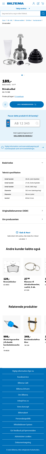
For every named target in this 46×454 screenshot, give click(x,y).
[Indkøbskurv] (42, 3)
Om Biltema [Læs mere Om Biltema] (23, 394)
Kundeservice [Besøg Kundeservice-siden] (23, 377)
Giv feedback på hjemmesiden (23, 430)
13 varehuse (19, 96)
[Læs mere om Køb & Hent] (23, 232)
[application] (41, 448)
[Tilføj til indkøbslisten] (5, 104)
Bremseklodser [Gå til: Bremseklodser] (9, 282)
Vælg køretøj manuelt (23, 136)
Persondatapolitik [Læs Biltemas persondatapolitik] (23, 418)
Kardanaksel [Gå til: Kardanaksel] (37, 20)
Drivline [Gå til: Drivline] (28, 20)
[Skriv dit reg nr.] (22, 123)
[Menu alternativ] (3, 3)
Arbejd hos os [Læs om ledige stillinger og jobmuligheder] (23, 400)
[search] (23, 13)
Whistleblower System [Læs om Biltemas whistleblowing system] (23, 424)
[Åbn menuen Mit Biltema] (33, 3)
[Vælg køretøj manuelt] (42, 147)
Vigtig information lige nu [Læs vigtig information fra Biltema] (23, 371)
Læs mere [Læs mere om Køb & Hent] (23, 239)
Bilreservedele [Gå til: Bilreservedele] (19, 20)
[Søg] (43, 13)
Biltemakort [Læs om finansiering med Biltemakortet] (23, 412)
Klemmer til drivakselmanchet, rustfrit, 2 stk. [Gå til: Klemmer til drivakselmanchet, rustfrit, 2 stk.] (32, 284)
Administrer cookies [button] (23, 436)
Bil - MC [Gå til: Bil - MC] (10, 20)
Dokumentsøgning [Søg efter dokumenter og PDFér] (23, 442)
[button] (23, 8)
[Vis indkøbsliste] (38, 3)
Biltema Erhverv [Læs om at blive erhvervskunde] (23, 388)
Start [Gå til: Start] (3, 20)
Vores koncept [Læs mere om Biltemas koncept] (23, 406)
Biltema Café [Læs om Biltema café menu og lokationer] (23, 383)
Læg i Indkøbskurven (26, 104)
